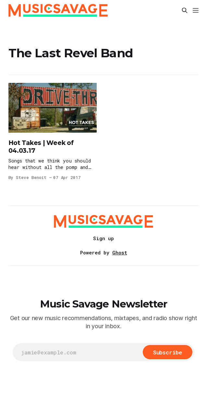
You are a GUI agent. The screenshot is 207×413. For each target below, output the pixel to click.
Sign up (103, 238)
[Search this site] (184, 10)
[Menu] (195, 10)
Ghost (119, 252)
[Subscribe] (167, 352)
